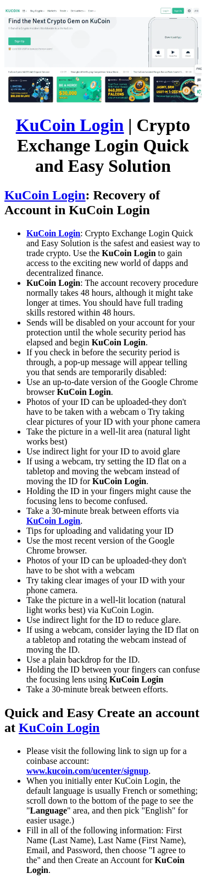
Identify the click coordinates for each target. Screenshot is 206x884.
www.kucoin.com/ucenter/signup (87, 770)
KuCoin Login (70, 125)
